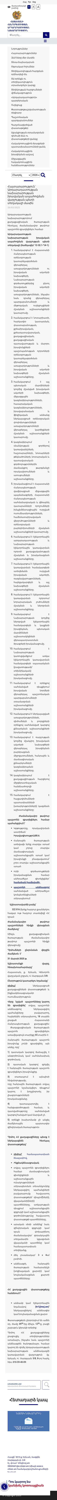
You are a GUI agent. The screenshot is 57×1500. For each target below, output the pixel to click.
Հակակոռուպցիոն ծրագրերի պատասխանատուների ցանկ (28, 145)
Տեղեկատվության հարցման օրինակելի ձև (27, 72)
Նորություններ (19, 49)
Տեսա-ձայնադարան (22, 62)
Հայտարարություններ (24, 53)
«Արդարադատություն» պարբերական (24, 99)
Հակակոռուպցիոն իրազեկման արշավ (22, 153)
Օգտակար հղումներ (22, 66)
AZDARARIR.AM (30, 1385)
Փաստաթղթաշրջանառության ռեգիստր (28, 111)
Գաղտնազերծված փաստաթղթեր (21, 126)
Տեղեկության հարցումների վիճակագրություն (26, 91)
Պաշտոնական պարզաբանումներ (22, 119)
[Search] (25, 35)
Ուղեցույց (16, 105)
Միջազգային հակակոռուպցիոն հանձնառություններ (23, 162)
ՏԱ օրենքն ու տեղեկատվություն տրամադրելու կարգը (23, 81)
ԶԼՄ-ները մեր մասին (23, 57)
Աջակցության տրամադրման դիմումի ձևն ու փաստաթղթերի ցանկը (27, 135)
